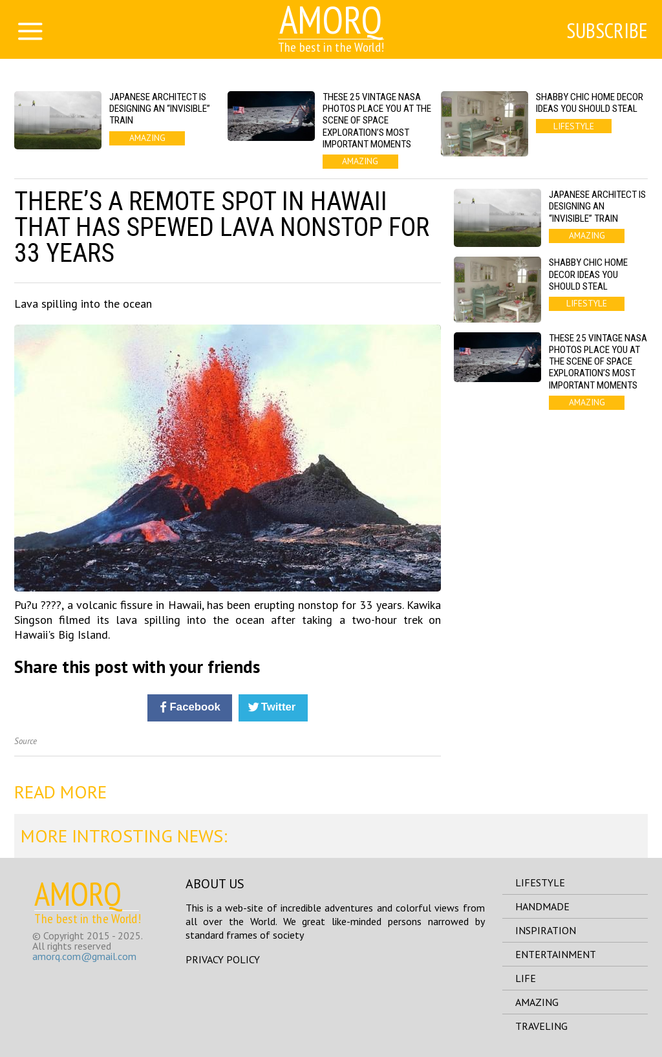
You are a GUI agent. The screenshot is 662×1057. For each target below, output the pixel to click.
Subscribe (607, 30)
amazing (537, 1002)
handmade (542, 906)
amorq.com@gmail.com (84, 956)
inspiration (545, 930)
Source (25, 741)
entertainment (555, 954)
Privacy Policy (223, 959)
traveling (541, 1026)
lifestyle (540, 882)
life (525, 978)
